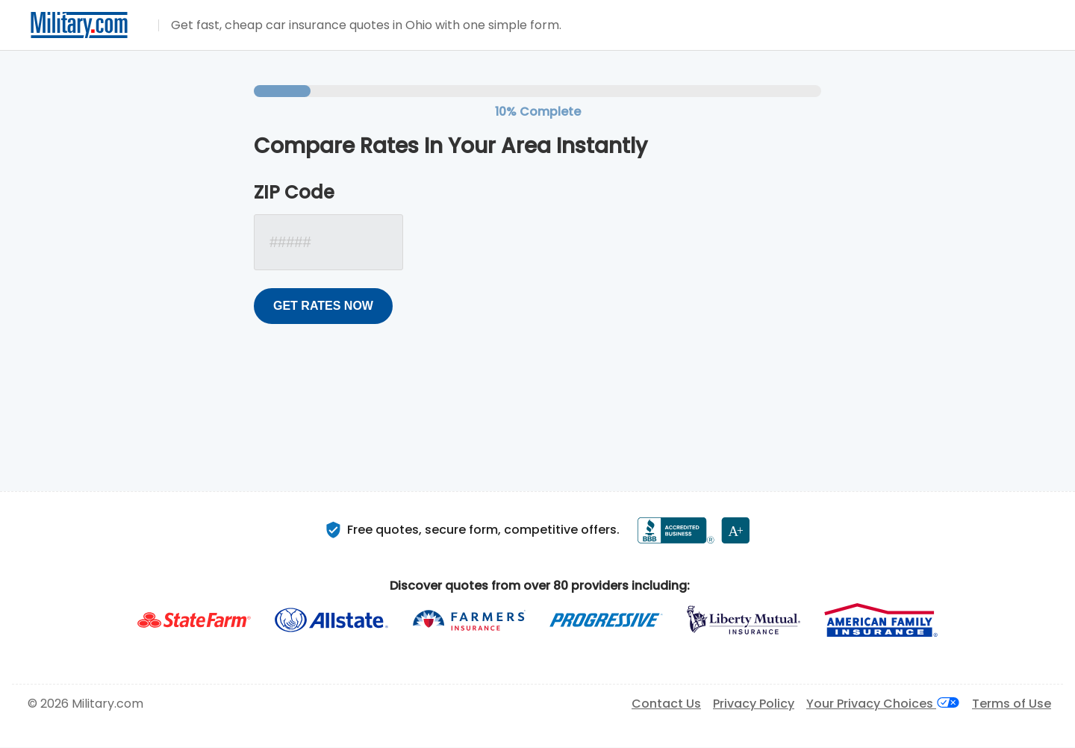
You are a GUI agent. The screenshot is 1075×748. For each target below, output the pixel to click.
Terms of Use (1011, 704)
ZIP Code (294, 192)
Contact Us (666, 704)
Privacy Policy (753, 704)
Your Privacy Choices (883, 703)
